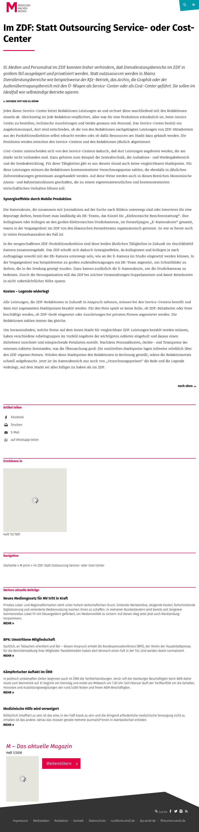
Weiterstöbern (59, 763)
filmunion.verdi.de (173, 821)
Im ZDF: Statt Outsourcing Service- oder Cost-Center (68, 565)
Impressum (20, 821)
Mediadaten (41, 821)
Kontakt (78, 821)
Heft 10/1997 (35, 502)
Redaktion (61, 821)
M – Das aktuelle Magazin (39, 746)
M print (25, 565)
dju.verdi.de (148, 821)
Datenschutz (97, 821)
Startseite (10, 565)
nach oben (185, 386)
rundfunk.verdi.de (123, 821)
